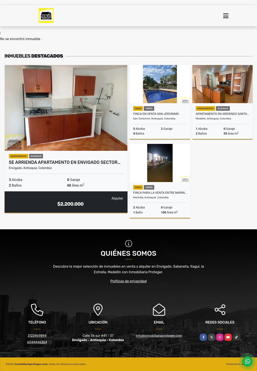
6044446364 (37, 342)
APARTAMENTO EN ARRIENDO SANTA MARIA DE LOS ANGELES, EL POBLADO (222, 114)
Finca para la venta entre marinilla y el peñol (160, 192)
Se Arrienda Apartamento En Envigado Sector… (65, 162)
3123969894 (37, 336)
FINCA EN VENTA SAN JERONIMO (156, 114)
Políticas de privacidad (128, 281)
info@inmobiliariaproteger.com (159, 336)
